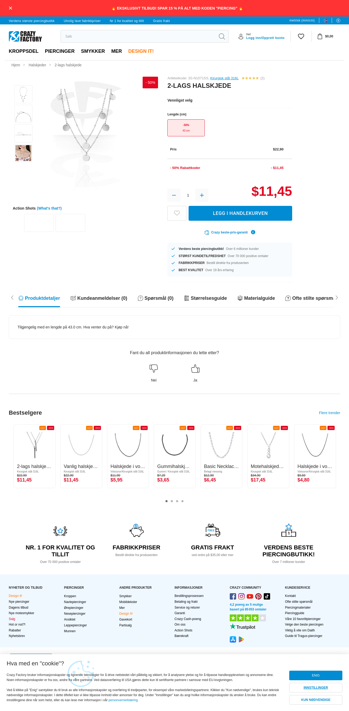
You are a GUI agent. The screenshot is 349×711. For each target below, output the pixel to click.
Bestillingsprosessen (188, 596)
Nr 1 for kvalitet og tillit (127, 21)
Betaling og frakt (186, 602)
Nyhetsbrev (17, 636)
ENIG (316, 675)
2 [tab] (171, 501)
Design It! (141, 51)
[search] (138, 36)
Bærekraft (181, 636)
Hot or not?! (17, 624)
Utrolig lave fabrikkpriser (82, 21)
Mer (116, 51)
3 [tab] (177, 501)
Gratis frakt (161, 21)
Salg (12, 619)
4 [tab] (182, 501)
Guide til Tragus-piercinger (303, 636)
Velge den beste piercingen (304, 624)
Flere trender (329, 413)
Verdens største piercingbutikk (32, 21)
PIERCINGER (60, 51)
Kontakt (290, 596)
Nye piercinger (19, 602)
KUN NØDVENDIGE (315, 700)
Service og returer (187, 607)
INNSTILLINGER (316, 688)
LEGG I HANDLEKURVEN (240, 213)
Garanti (179, 613)
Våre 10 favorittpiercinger (303, 619)
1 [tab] (166, 501)
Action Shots (183, 630)
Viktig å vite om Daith (300, 630)
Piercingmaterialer (298, 607)
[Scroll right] (12, 297)
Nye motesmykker (21, 613)
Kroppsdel (24, 51)
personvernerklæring (123, 700)
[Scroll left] (336, 297)
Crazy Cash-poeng (187, 619)
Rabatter (15, 630)
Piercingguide (294, 613)
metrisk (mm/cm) (302, 20)
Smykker (93, 51)
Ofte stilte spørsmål (298, 602)
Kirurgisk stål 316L (224, 78)
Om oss (179, 624)
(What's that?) (49, 208)
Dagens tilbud (18, 607)
